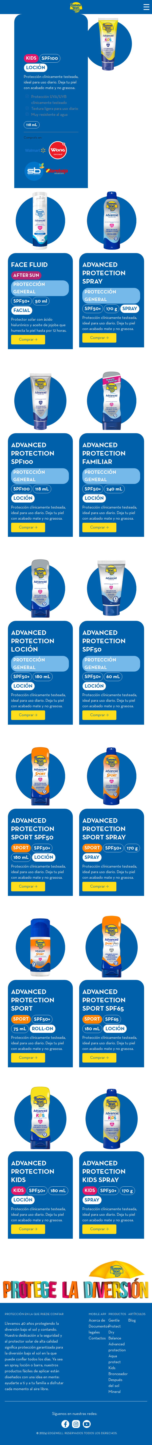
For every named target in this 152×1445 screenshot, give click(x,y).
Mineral (114, 1392)
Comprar (26, 339)
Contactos (97, 1338)
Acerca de (97, 1320)
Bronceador (118, 1374)
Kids (111, 1368)
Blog (132, 1320)
